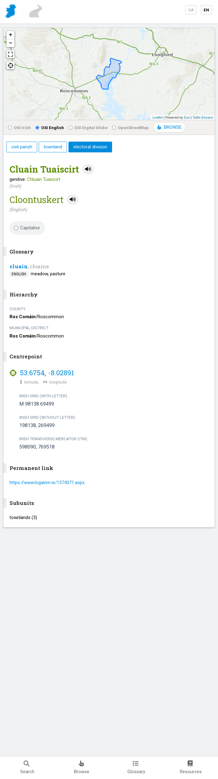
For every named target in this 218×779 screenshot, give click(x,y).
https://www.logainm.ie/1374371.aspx (47, 482)
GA (191, 9)
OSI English (49, 127)
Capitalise (27, 228)
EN (206, 9)
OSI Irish (19, 127)
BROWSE (169, 127)
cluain (19, 266)
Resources (191, 767)
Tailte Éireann (203, 117)
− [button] (10, 43)
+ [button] (10, 35)
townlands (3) (23, 517)
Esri (187, 117)
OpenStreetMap (130, 127)
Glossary (136, 767)
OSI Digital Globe (87, 127)
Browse (81, 767)
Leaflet (157, 117)
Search (27, 767)
